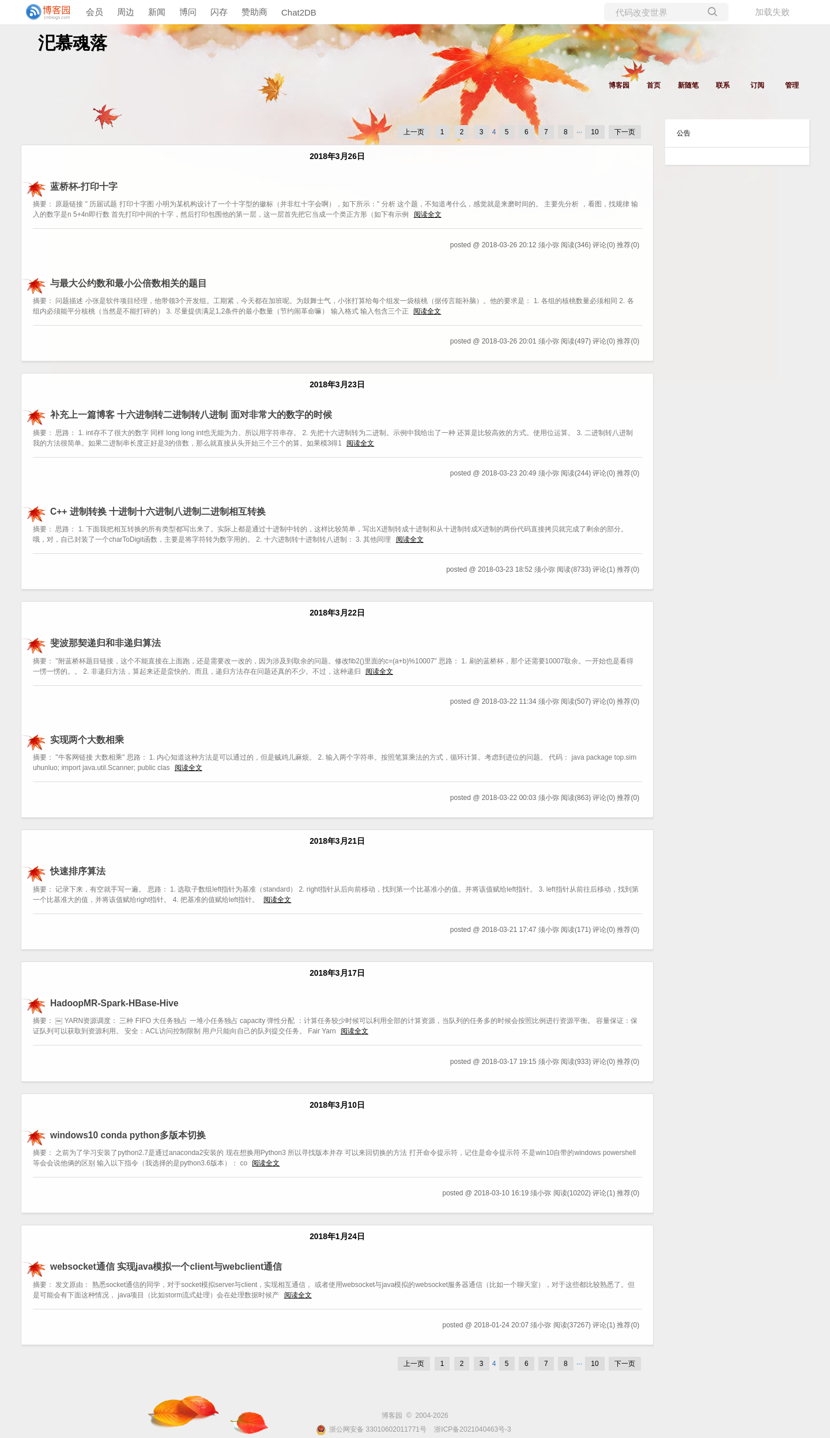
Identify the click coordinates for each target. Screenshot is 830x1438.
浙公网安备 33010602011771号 (371, 1429)
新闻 (156, 12)
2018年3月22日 (337, 613)
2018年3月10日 (337, 1105)
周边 (125, 12)
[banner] (46, 12)
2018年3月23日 (337, 384)
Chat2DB (298, 12)
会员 (94, 12)
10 (594, 132)
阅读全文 (428, 214)
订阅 (757, 85)
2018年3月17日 (337, 973)
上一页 (413, 132)
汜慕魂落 (72, 42)
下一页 (624, 132)
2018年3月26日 (337, 156)
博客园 (619, 85)
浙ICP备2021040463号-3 (472, 1429)
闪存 (219, 12)
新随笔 (688, 85)
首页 (654, 85)
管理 (792, 85)
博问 (188, 12)
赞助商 (254, 12)
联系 (723, 85)
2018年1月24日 (337, 1236)
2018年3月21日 (337, 841)
